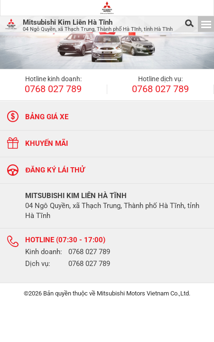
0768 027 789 (53, 89)
